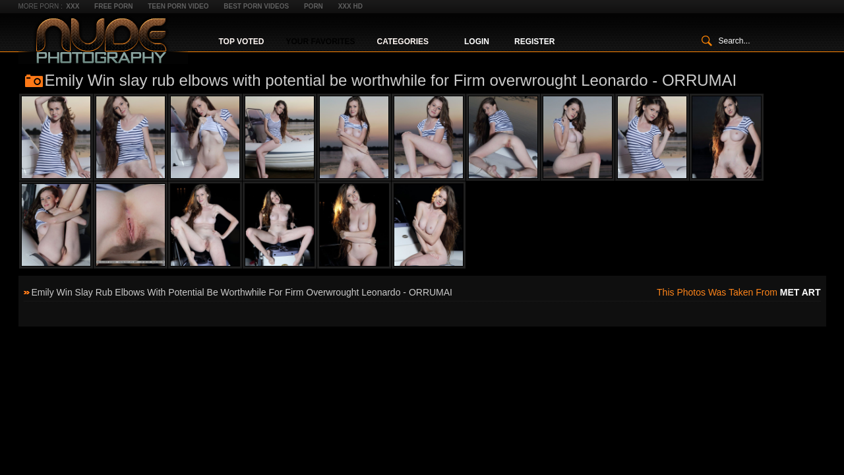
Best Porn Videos (256, 6)
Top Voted (241, 41)
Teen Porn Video (178, 6)
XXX (72, 6)
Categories (403, 41)
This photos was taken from (738, 292)
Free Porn (113, 6)
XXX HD (350, 6)
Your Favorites (320, 41)
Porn (313, 6)
